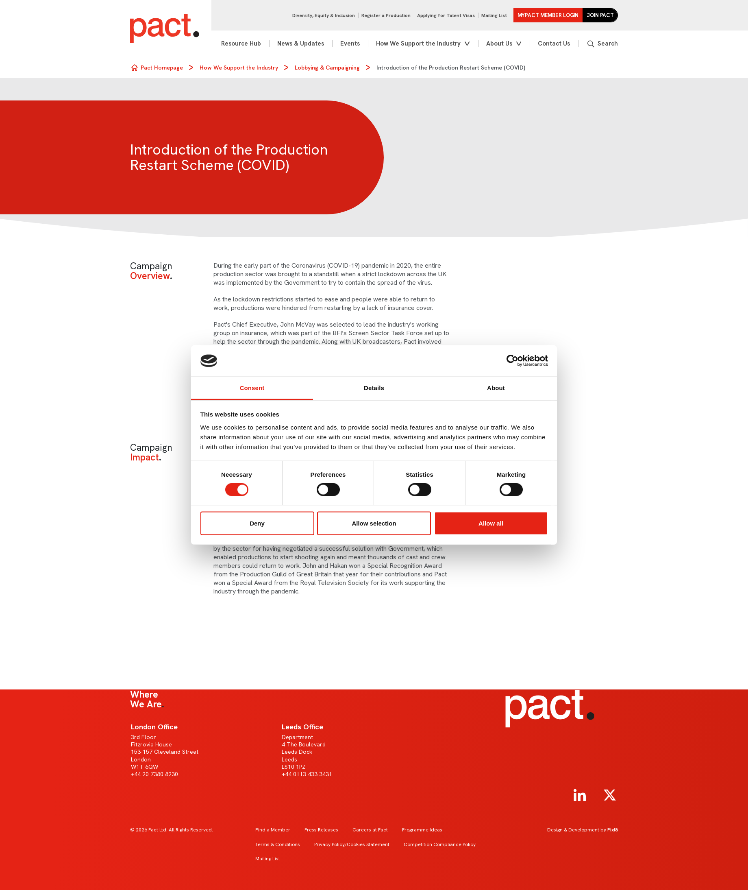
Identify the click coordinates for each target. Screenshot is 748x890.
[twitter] (610, 795)
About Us (499, 43)
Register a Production (386, 15)
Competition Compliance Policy (440, 844)
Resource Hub (241, 43)
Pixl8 (612, 830)
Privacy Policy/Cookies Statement (351, 844)
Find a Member (272, 830)
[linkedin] (580, 795)
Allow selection (374, 523)
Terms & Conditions (277, 844)
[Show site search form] (602, 43)
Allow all (490, 523)
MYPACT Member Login (548, 15)
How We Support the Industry (418, 43)
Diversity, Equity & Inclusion (323, 15)
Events (350, 43)
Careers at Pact (370, 830)
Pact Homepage (162, 67)
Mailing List (494, 15)
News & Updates (300, 43)
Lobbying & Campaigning (327, 67)
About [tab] (496, 387)
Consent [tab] (252, 387)
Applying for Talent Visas (446, 15)
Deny (257, 523)
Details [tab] (374, 387)
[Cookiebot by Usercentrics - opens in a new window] (512, 361)
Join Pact (600, 15)
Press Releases (321, 830)
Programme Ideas (422, 830)
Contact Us (554, 43)
